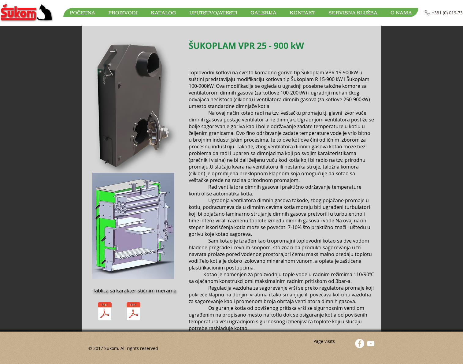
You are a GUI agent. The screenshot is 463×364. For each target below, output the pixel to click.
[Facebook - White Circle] (359, 343)
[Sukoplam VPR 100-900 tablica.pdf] (133, 312)
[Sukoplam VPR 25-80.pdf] (105, 312)
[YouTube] (370, 343)
